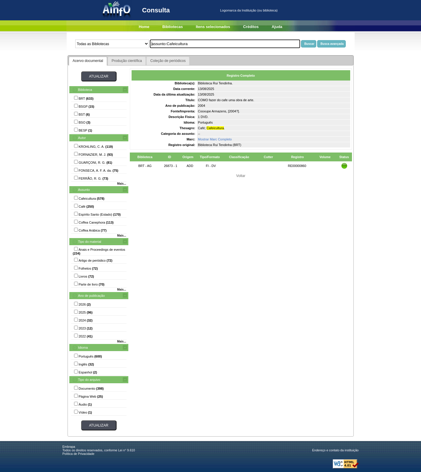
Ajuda (277, 26)
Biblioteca (85, 89)
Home (144, 26)
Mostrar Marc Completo (215, 139)
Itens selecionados (213, 26)
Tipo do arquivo (89, 379)
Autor (82, 138)
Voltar (240, 176)
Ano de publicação (91, 295)
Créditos (251, 26)
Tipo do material (89, 241)
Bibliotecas (172, 26)
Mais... (121, 183)
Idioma (83, 347)
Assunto (84, 189)
